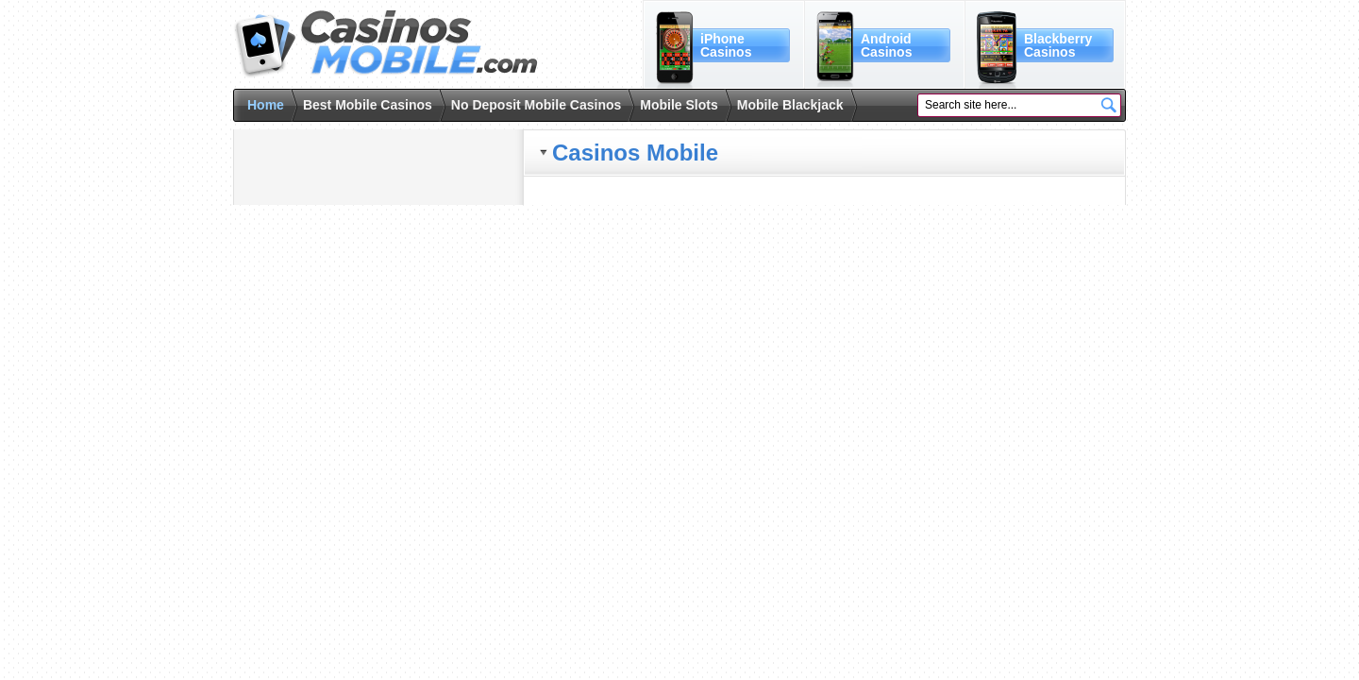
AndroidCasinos (886, 45)
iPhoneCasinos (725, 45)
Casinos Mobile (385, 44)
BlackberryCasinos (1058, 45)
